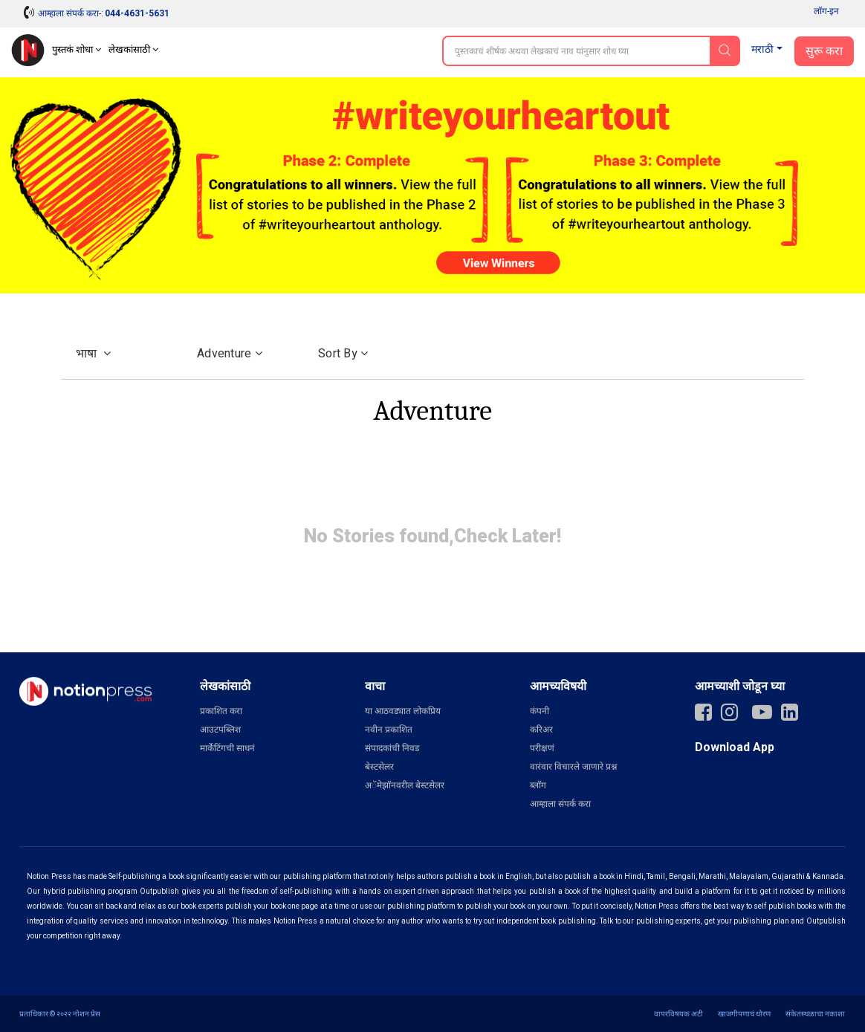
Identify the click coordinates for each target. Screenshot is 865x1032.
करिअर (541, 729)
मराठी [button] (762, 49)
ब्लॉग (538, 785)
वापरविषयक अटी (678, 1014)
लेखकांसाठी (133, 49)
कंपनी (539, 711)
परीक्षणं (542, 748)
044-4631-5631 (137, 13)
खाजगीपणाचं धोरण (744, 1014)
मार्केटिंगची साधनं (227, 748)
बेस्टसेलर (379, 767)
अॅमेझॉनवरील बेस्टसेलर (404, 785)
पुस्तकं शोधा (76, 49)
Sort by (343, 354)
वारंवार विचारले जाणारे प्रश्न (573, 767)
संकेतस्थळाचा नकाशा (815, 1014)
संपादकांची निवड (392, 748)
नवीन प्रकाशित (388, 729)
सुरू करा (824, 51)
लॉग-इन (826, 11)
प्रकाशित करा (221, 711)
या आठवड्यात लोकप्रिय (403, 711)
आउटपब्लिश (220, 729)
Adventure (229, 354)
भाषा (93, 354)
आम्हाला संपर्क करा (560, 804)
